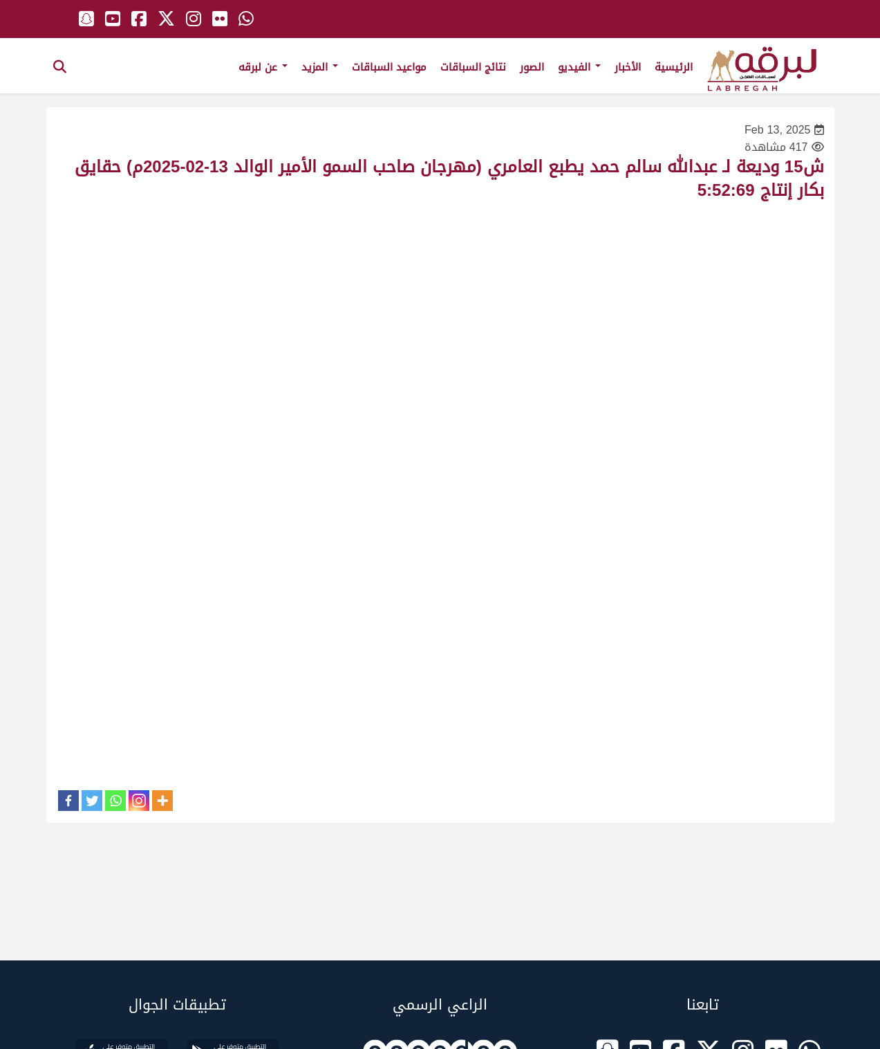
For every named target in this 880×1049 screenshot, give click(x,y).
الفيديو (579, 67)
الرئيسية (674, 67)
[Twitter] (92, 800)
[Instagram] (139, 800)
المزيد (319, 67)
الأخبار (628, 67)
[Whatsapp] (115, 800)
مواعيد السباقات (389, 67)
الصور (532, 67)
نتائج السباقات (473, 67)
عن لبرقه (263, 67)
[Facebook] (68, 800)
